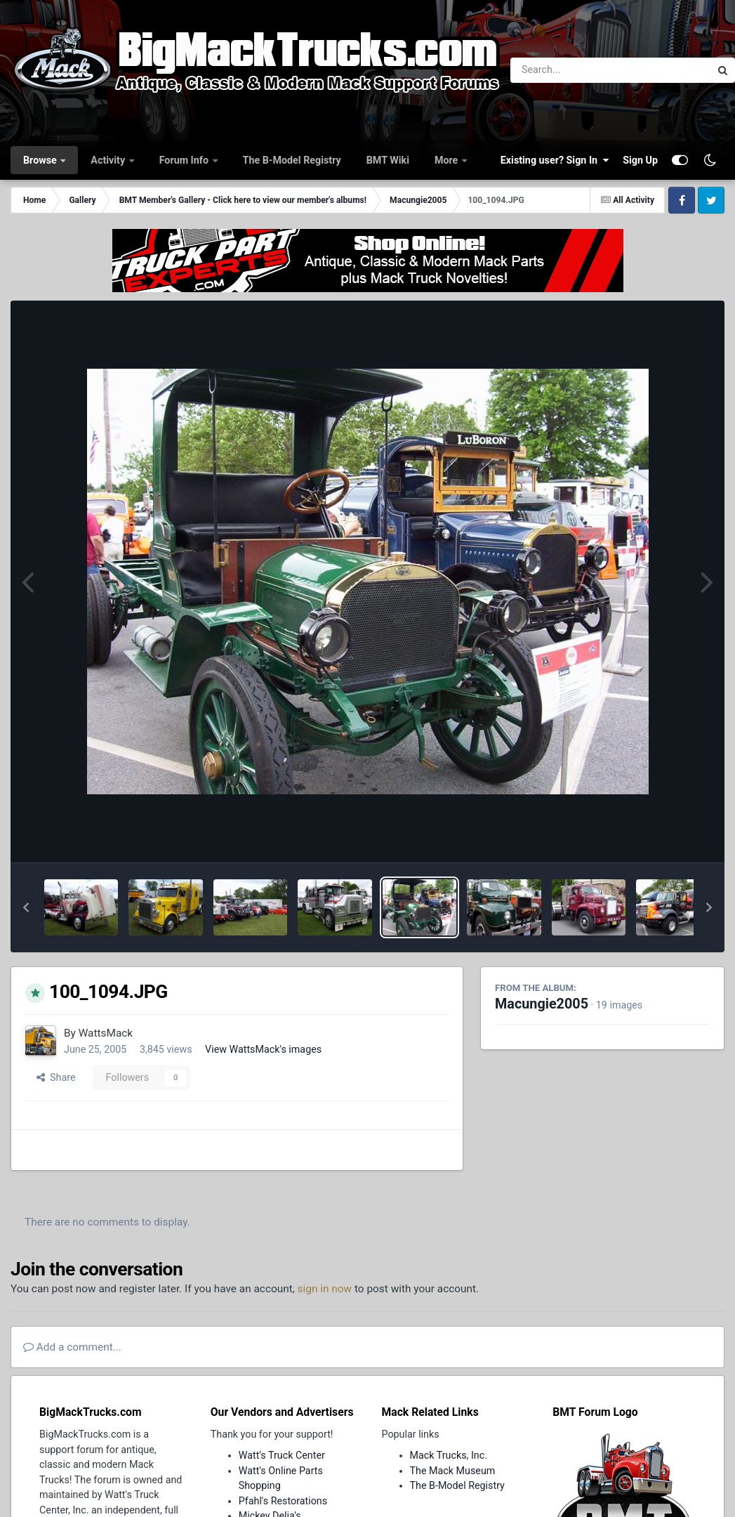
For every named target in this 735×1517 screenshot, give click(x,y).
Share (56, 1077)
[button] (26, 907)
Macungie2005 (541, 1004)
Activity (109, 160)
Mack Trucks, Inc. (449, 1455)
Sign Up (640, 160)
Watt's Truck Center (282, 1455)
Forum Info (185, 160)
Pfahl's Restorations (283, 1500)
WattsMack (106, 1033)
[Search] (571, 70)
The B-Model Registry (292, 160)
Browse (41, 160)
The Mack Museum (453, 1470)
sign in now (325, 1288)
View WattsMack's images (263, 1049)
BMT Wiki (387, 160)
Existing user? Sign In (555, 160)
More (448, 160)
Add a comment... (72, 1347)
